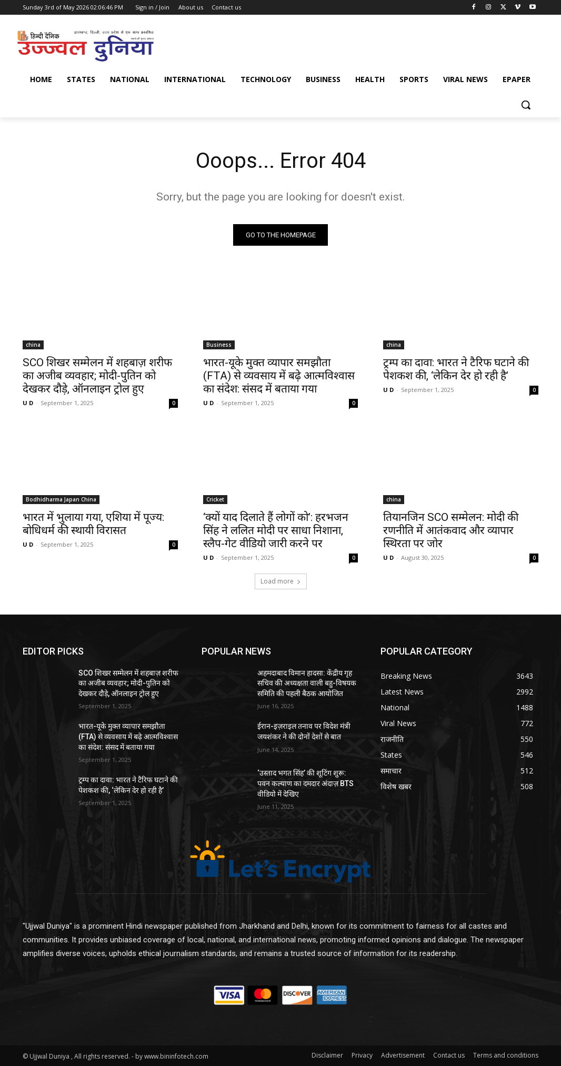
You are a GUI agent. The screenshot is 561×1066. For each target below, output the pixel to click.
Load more (281, 581)
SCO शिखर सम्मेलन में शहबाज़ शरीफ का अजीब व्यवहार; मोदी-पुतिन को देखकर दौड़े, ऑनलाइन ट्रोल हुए (97, 375)
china (33, 344)
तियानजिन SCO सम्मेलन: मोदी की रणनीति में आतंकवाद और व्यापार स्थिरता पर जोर (450, 530)
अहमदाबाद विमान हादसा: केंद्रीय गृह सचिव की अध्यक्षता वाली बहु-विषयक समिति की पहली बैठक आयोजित (306, 683)
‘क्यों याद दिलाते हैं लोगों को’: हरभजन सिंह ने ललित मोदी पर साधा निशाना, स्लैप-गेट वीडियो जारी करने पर (275, 530)
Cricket (215, 500)
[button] (525, 104)
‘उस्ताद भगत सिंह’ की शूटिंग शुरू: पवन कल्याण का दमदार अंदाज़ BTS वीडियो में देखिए (305, 783)
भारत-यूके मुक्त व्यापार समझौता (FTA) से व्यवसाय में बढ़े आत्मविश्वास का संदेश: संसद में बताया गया (279, 375)
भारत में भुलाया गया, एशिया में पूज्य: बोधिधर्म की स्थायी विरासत (93, 524)
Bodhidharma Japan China (61, 500)
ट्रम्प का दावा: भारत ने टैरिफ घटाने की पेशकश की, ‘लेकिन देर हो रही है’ (456, 369)
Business (219, 344)
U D (28, 403)
